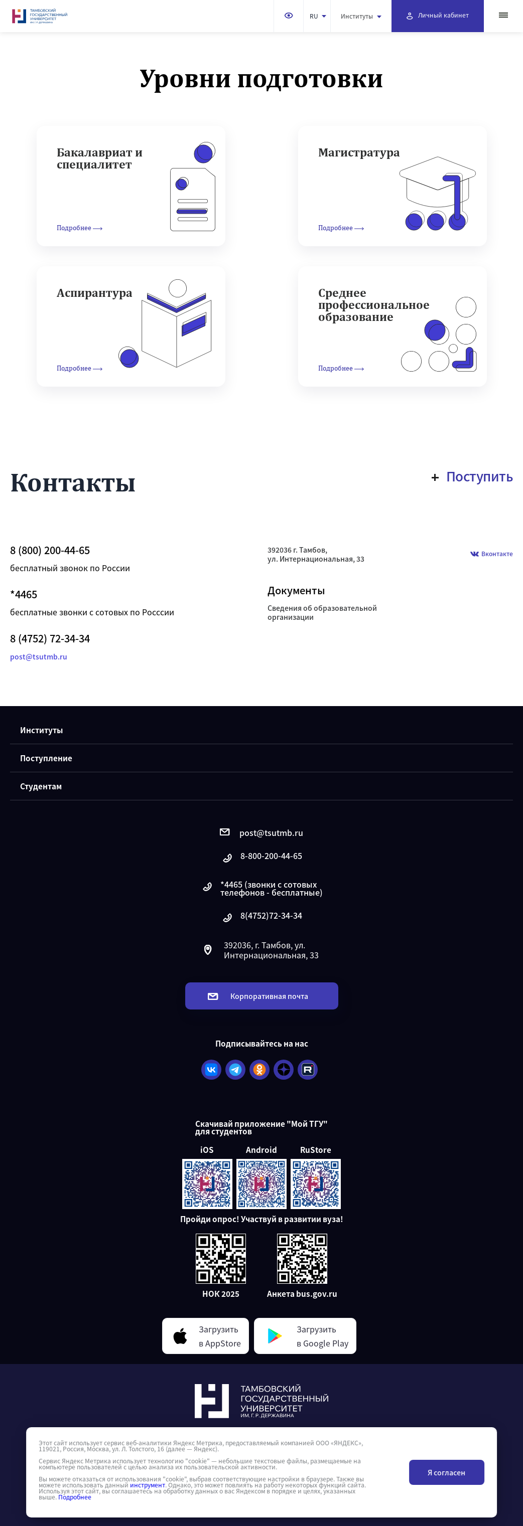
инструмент (147, 1485)
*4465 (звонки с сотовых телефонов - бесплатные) (262, 888)
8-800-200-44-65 (261, 858)
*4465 (23, 594)
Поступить (472, 475)
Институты (361, 16)
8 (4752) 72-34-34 (50, 638)
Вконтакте (491, 554)
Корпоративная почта (258, 996)
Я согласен (446, 1472)
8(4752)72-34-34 (261, 918)
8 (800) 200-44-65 (50, 550)
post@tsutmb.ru (38, 656)
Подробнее (74, 1497)
